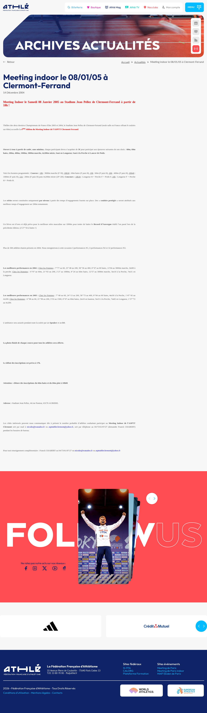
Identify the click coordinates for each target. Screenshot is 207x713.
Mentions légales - (41, 692)
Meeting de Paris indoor (170, 670)
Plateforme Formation (136, 673)
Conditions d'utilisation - (17, 692)
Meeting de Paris (166, 668)
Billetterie (75, 7)
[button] (154, 503)
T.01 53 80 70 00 (55, 673)
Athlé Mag (113, 7)
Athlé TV (132, 7)
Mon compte (171, 7)
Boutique (94, 7)
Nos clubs (151, 7)
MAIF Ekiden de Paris (169, 673)
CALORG (128, 670)
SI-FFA (127, 668)
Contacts (57, 692)
